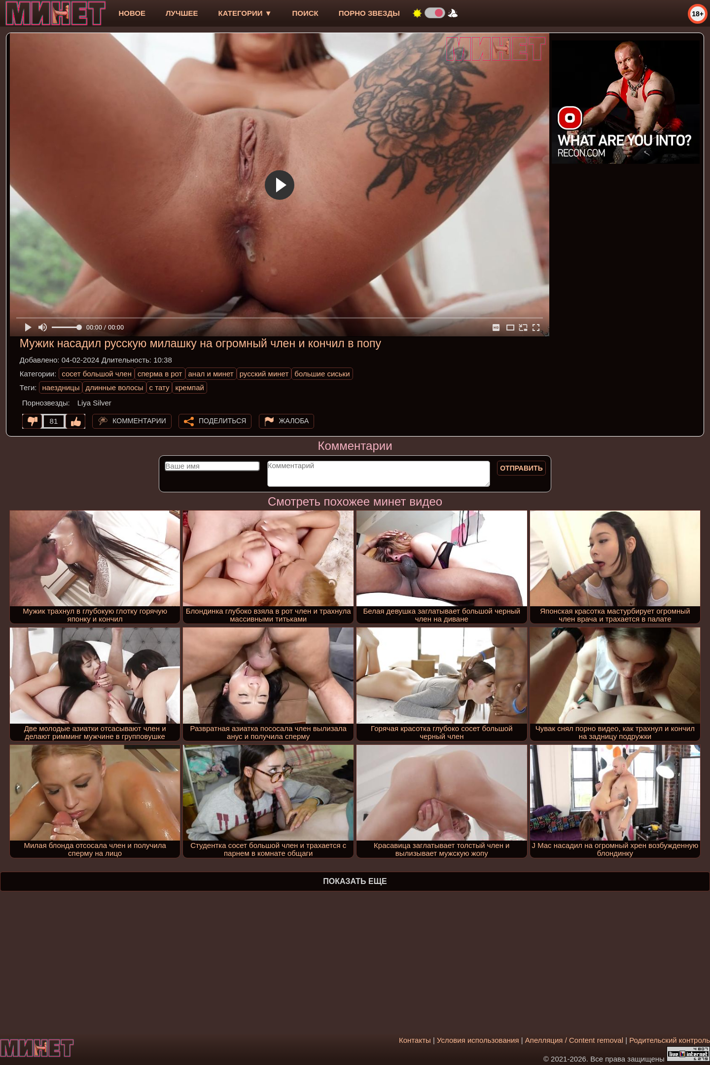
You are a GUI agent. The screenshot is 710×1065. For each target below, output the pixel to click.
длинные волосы (114, 387)
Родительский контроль (669, 1040)
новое (131, 13)
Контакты (415, 1040)
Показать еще (355, 881)
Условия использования (478, 1040)
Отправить (521, 468)
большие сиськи (322, 373)
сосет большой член (97, 373)
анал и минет (211, 373)
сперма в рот (160, 373)
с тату (159, 387)
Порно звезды (369, 13)
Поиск (305, 13)
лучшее (182, 13)
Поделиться (222, 421)
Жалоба (294, 421)
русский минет (264, 373)
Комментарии (139, 421)
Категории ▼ (245, 13)
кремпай (189, 387)
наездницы (60, 387)
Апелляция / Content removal (574, 1040)
